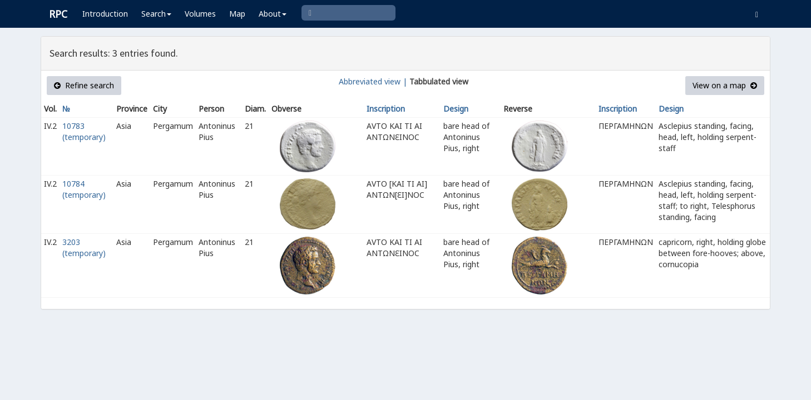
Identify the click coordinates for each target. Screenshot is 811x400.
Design (455, 108)
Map (237, 13)
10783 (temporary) (84, 131)
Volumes (200, 13)
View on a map (725, 85)
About (272, 13)
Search (156, 13)
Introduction (105, 13)
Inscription (386, 108)
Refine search (84, 85)
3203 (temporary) (84, 247)
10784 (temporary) (84, 189)
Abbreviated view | (373, 81)
